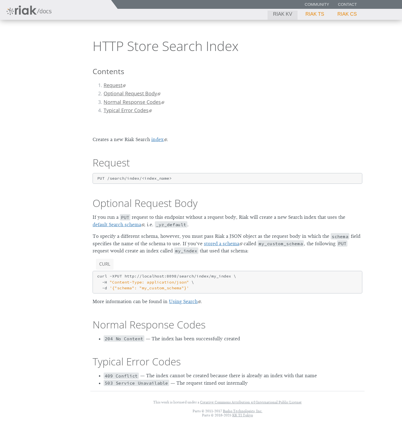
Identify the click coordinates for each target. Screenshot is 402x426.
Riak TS (314, 14)
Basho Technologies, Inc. (242, 411)
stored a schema (221, 243)
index (157, 139)
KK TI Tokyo (242, 415)
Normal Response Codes (132, 102)
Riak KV (282, 14)
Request (113, 85)
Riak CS (347, 14)
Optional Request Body (130, 93)
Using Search (183, 301)
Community (317, 4)
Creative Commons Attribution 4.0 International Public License (251, 402)
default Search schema (117, 224)
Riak (23, 45)
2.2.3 (56, 45)
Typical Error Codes (126, 110)
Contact (347, 4)
